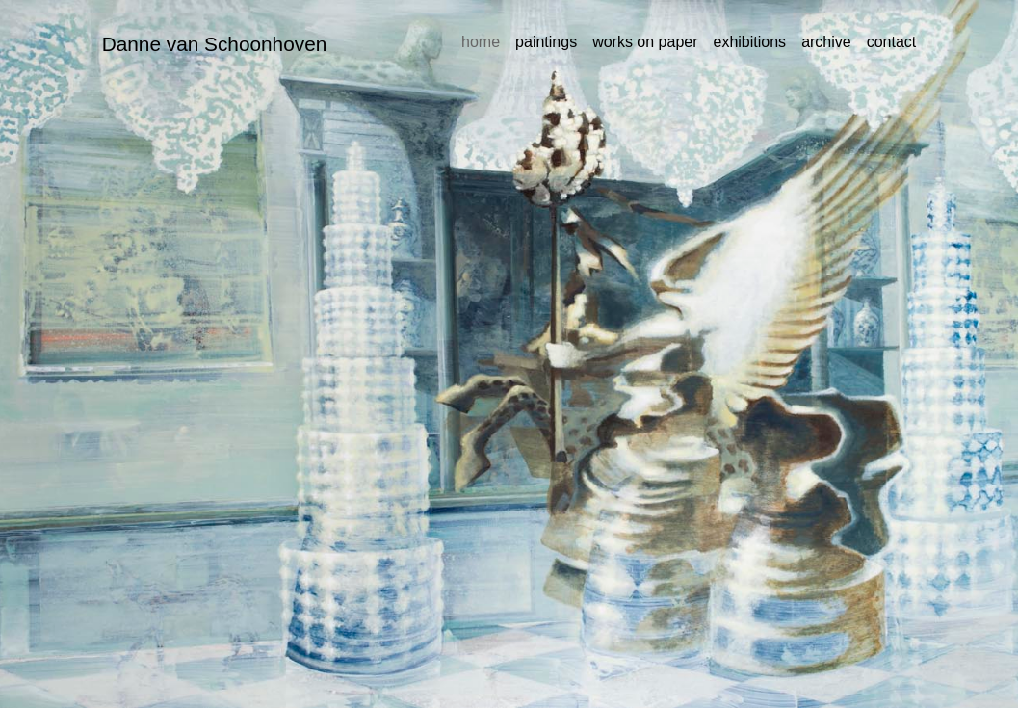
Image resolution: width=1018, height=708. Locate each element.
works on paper (644, 42)
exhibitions (750, 42)
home (480, 42)
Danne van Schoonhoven (214, 44)
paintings (546, 42)
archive (826, 42)
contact (892, 42)
